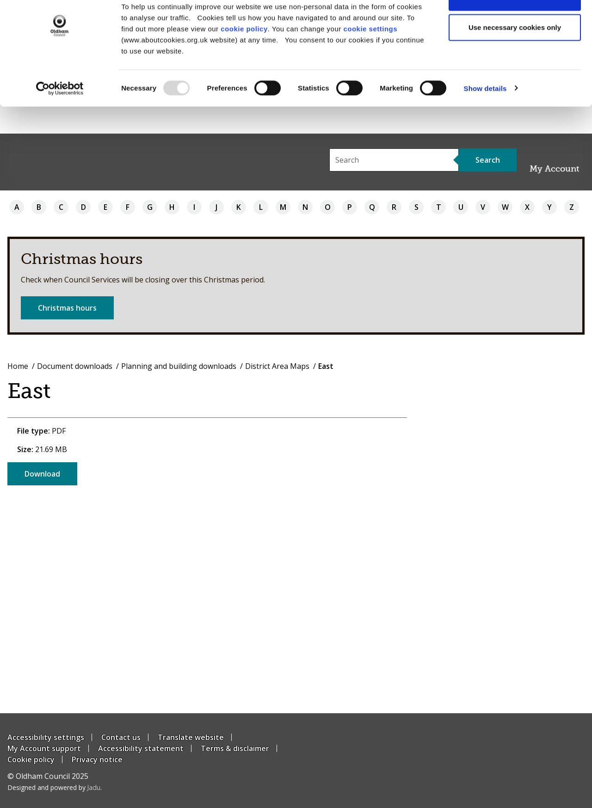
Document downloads (74, 366)
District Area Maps (277, 366)
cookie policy (244, 56)
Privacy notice (97, 759)
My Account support (44, 748)
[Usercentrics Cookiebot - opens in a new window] (59, 115)
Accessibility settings (45, 737)
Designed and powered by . (54, 787)
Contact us (121, 737)
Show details (485, 115)
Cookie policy (31, 759)
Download (42, 474)
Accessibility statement (141, 748)
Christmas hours (67, 308)
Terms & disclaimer (235, 748)
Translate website (191, 737)
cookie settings (370, 56)
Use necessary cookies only (515, 55)
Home (17, 366)
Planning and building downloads (178, 366)
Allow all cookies (515, 24)
